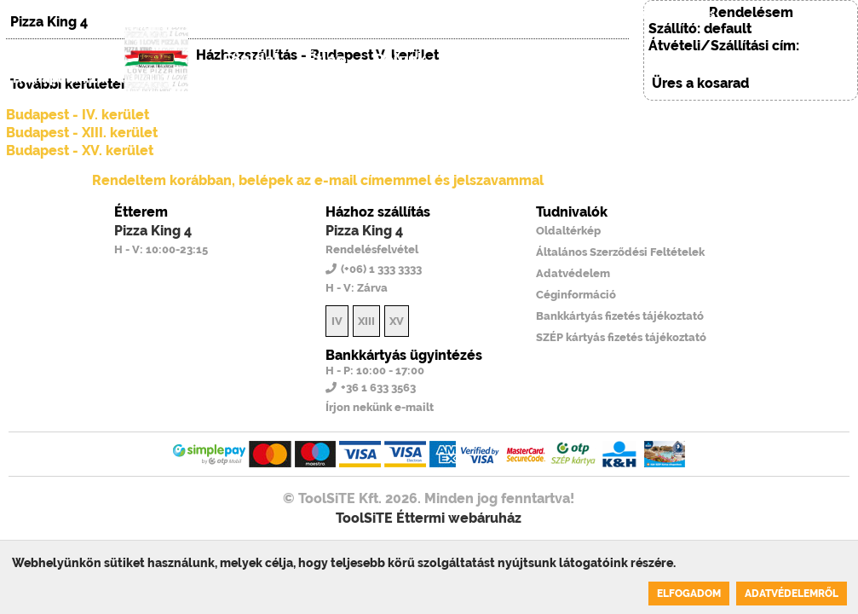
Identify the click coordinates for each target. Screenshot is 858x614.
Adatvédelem (573, 273)
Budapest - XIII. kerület (82, 133)
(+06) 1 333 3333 (611, 14)
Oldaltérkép (568, 230)
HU (514, 14)
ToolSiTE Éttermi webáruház (428, 518)
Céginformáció (576, 294)
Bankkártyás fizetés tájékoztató (620, 316)
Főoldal (251, 59)
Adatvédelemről (791, 594)
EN (549, 14)
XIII (366, 321)
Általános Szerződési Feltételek (620, 252)
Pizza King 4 (153, 231)
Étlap (327, 59)
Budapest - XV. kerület (79, 150)
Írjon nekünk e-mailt (379, 407)
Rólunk (400, 59)
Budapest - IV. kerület (77, 115)
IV (337, 321)
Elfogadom (689, 594)
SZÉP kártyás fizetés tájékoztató (621, 337)
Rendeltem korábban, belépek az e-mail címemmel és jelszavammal (318, 180)
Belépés (693, 14)
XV (396, 321)
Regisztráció (588, 59)
